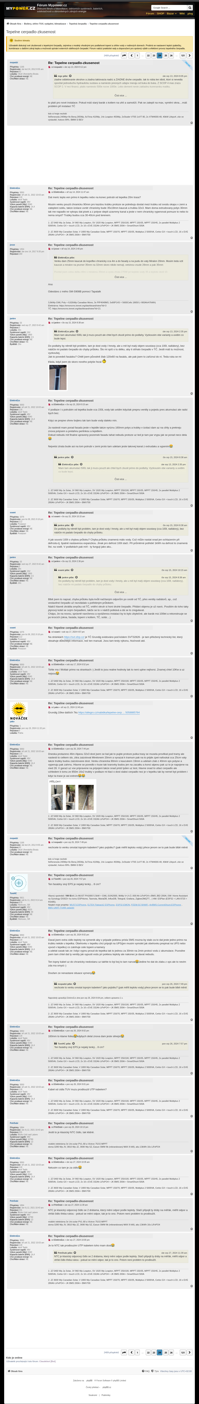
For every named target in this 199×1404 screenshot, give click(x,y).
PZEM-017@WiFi (139, 905)
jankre (13, 318)
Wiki (182, 13)
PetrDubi (14, 1123)
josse (12, 245)
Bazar (170, 13)
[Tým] (155, 1371)
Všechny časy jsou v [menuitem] (176, 1371)
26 (171, 55)
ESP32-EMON (123, 905)
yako (12, 721)
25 (166, 55)
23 (154, 55)
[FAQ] (145, 1371)
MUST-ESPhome (78, 905)
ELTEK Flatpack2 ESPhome (101, 905)
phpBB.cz (107, 1387)
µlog (190, 13)
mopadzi (14, 62)
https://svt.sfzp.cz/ (74, 637)
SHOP (160, 13)
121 (183, 55)
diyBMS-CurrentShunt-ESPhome (165, 905)
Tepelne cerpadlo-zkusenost (30, 32)
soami (13, 512)
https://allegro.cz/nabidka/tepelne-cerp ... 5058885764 (109, 712)
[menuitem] (62, 23)
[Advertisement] (99, 155)
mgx (60, 76)
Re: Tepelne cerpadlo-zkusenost (73, 63)
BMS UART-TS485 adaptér (61, 908)
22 (148, 55)
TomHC (13, 893)
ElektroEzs (15, 188)
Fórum (150, 13)
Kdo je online (14, 1357)
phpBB (89, 1381)
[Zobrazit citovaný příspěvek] (70, 76)
